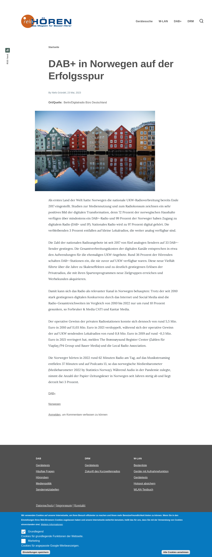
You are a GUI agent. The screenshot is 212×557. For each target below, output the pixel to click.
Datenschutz (45, 505)
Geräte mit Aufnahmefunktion (151, 471)
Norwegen (54, 404)
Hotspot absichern (144, 483)
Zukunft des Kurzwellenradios (102, 471)
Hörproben (42, 477)
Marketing (34, 540)
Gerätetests (43, 465)
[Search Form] (201, 21)
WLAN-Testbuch (143, 489)
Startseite (53, 47)
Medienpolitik (44, 483)
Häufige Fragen (45, 471)
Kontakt (80, 505)
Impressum (64, 505)
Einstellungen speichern (36, 552)
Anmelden (54, 414)
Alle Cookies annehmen (175, 552)
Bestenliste (140, 465)
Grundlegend (36, 531)
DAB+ (51, 393)
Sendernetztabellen (47, 489)
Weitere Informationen (52, 524)
